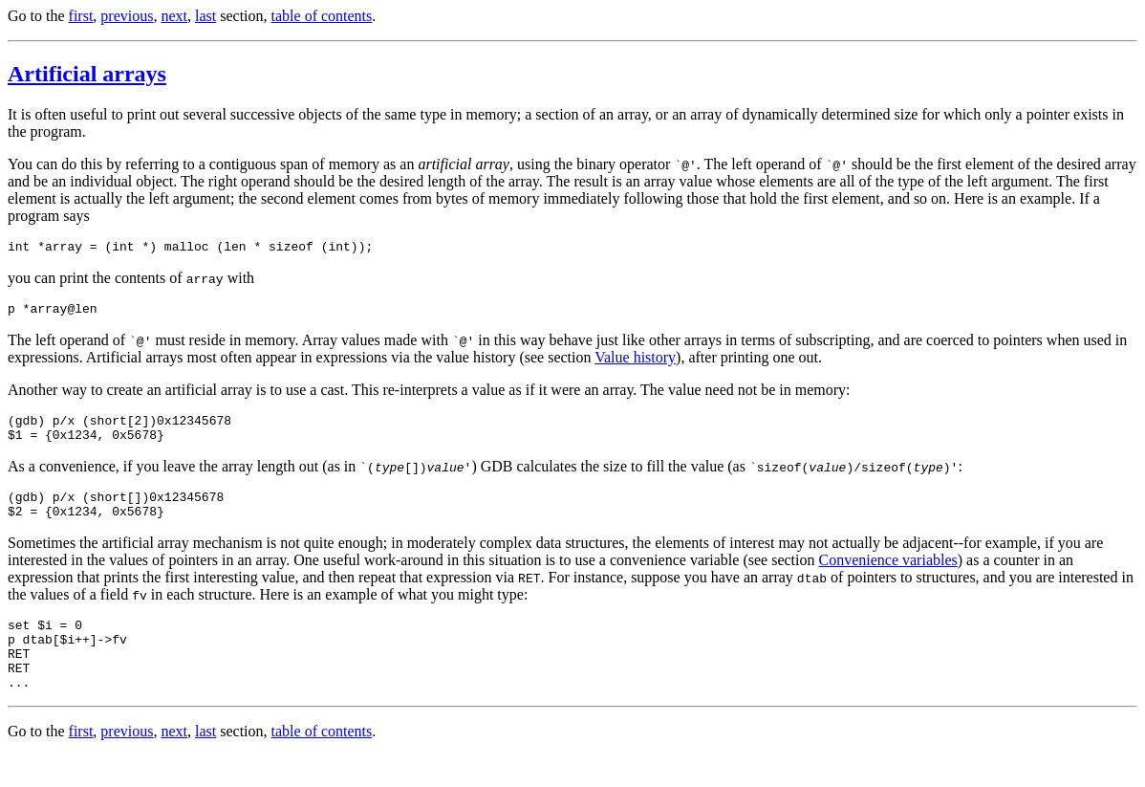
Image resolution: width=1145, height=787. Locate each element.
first (81, 16)
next (174, 16)
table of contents (322, 16)
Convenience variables (887, 577)
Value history (635, 363)
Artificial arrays (87, 73)
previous (126, 16)
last (205, 16)
